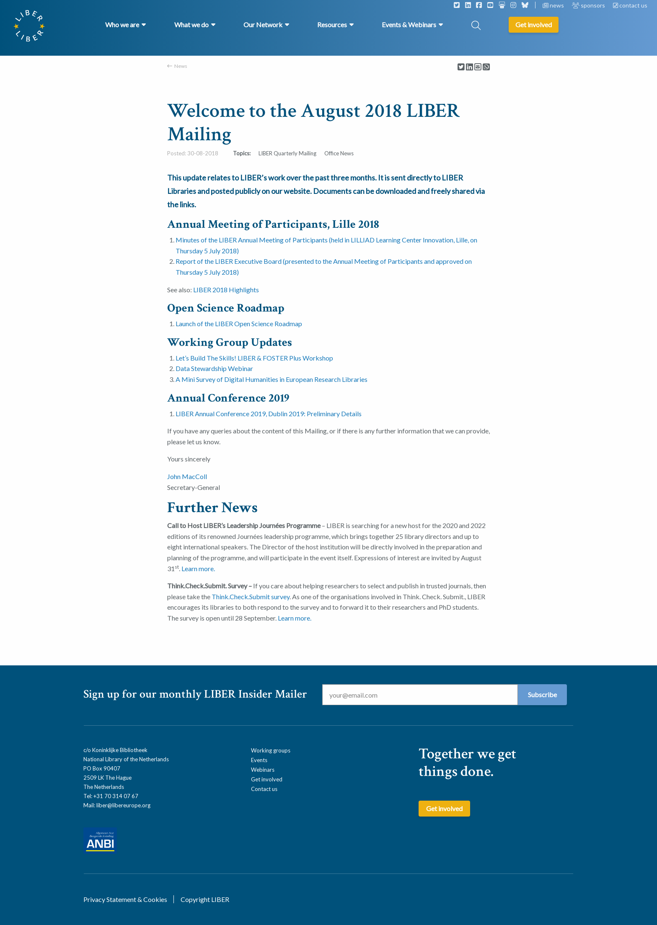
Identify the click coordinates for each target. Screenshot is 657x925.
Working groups (270, 750)
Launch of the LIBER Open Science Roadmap (239, 323)
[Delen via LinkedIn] (469, 67)
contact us (630, 5)
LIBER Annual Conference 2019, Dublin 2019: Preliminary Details (269, 413)
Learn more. (198, 568)
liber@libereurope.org (123, 805)
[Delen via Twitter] (461, 67)
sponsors (589, 5)
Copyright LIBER (205, 899)
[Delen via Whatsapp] (486, 67)
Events (259, 760)
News (180, 66)
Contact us (264, 789)
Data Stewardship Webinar (214, 368)
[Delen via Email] (477, 67)
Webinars (262, 769)
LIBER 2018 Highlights (226, 290)
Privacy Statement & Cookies (125, 899)
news (554, 5)
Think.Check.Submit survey (251, 596)
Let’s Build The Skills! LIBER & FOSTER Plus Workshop (254, 358)
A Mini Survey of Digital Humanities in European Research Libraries (271, 379)
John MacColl (187, 476)
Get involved (266, 779)
